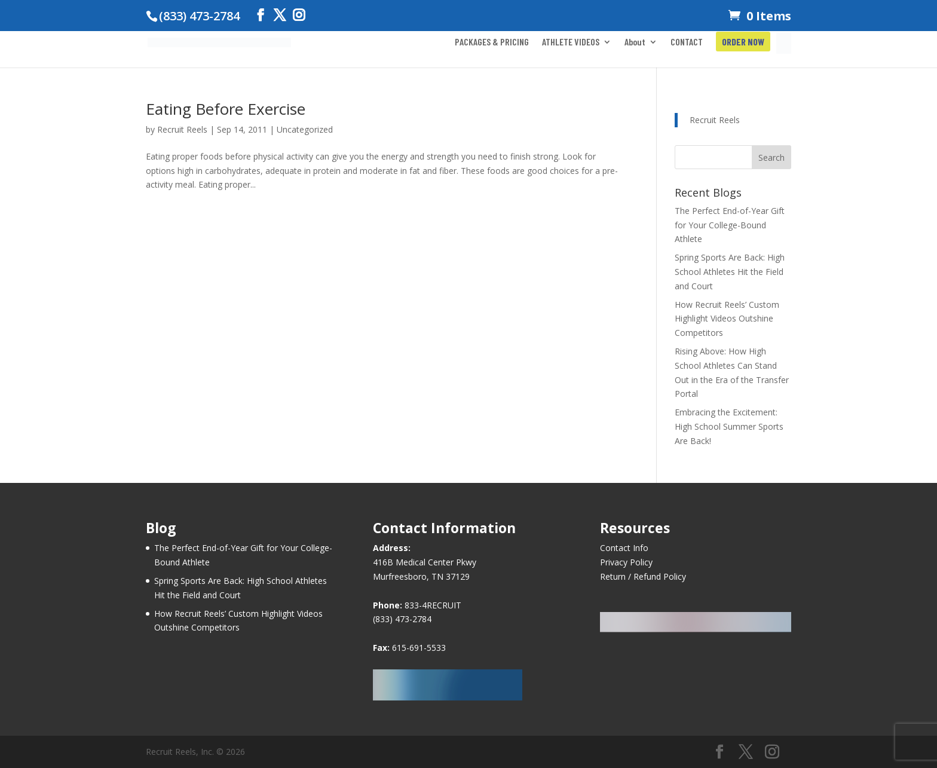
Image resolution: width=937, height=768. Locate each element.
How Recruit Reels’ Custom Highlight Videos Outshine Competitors (727, 319)
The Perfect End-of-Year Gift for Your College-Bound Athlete (730, 225)
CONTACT (686, 42)
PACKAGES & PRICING (492, 42)
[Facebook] (261, 15)
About (634, 42)
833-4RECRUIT (433, 605)
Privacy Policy (626, 562)
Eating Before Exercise (225, 109)
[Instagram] (299, 15)
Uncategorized (305, 129)
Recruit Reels (182, 129)
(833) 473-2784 (402, 619)
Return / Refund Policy (643, 576)
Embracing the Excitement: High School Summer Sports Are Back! (729, 426)
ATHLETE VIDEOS (570, 42)
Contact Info (624, 547)
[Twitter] (280, 15)
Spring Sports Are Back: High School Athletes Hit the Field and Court (730, 272)
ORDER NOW (743, 42)
